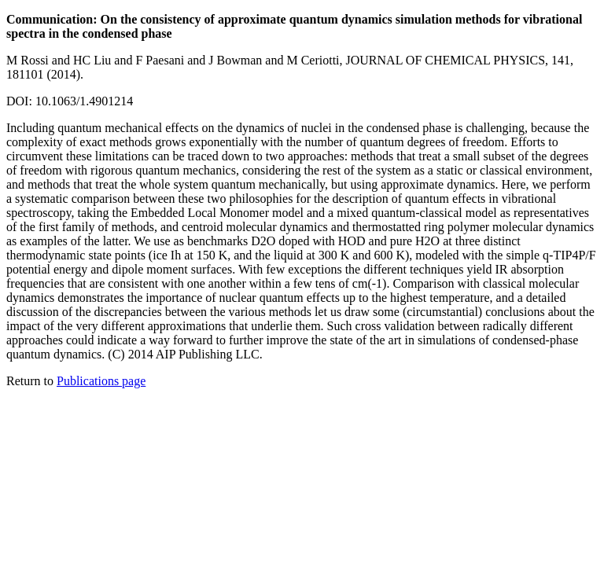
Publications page (101, 381)
